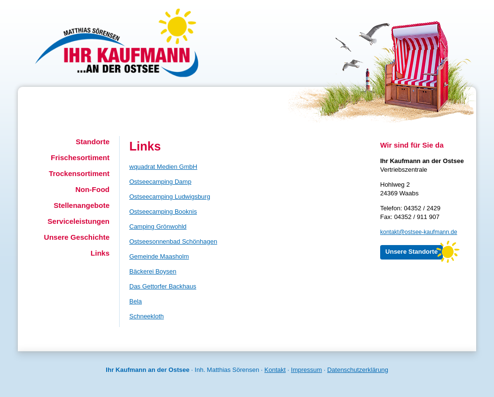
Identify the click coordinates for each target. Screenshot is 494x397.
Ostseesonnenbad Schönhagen (173, 241)
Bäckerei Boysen (153, 271)
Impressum (306, 369)
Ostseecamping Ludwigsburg (169, 196)
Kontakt (275, 369)
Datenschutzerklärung (357, 369)
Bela (135, 301)
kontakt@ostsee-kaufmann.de (418, 232)
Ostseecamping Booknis (163, 211)
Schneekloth (146, 316)
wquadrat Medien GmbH (163, 166)
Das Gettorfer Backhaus (162, 286)
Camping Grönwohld (158, 226)
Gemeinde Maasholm (159, 256)
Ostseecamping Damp (160, 181)
